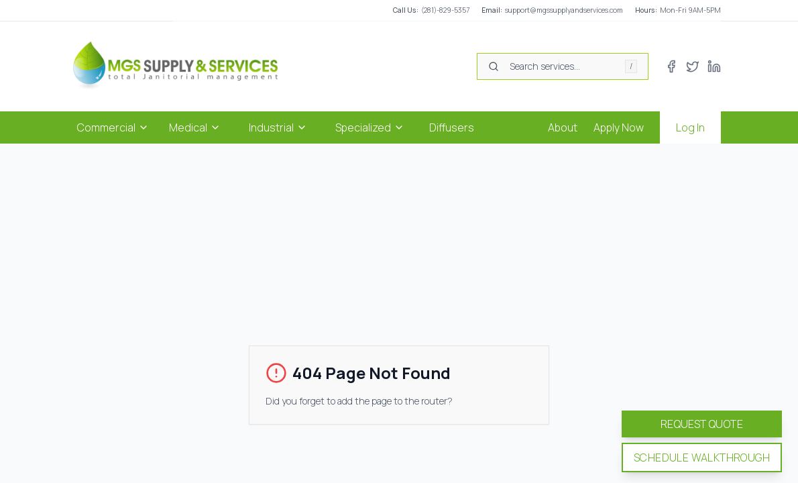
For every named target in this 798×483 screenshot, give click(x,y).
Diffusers (451, 127)
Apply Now (618, 127)
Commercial (113, 127)
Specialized (369, 127)
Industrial (278, 127)
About (562, 127)
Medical (195, 127)
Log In (690, 127)
